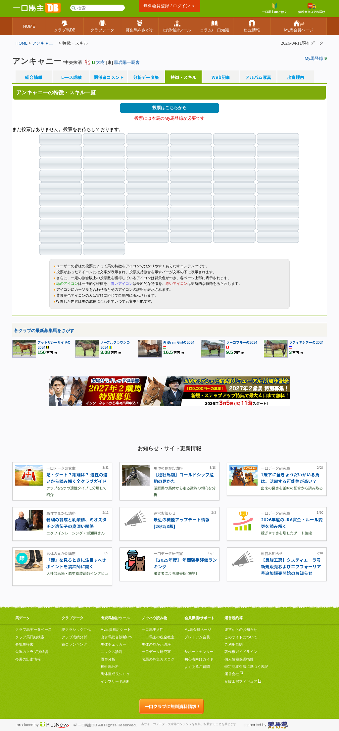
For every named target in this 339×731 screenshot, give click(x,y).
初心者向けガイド (199, 659)
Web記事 (221, 77)
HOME (21, 43)
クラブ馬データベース (33, 629)
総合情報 (33, 77)
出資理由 (295, 77)
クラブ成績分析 (74, 637)
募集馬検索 (24, 644)
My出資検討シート (116, 629)
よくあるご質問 (197, 666)
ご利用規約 (233, 644)
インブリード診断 (115, 681)
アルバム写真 (258, 77)
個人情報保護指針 (239, 659)
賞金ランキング (74, 644)
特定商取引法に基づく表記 (246, 666)
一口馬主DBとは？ (274, 8)
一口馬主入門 (153, 629)
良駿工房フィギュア (243, 681)
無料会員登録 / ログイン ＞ (169, 5)
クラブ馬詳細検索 (29, 637)
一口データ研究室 (156, 652)
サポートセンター (199, 652)
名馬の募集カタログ (158, 659)
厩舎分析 (108, 659)
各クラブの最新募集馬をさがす (44, 330)
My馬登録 (314, 58)
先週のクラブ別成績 (31, 652)
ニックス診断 (111, 652)
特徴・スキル (183, 77)
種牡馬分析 (110, 666)
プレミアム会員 (197, 637)
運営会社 (233, 674)
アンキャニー (45, 43)
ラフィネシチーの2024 (306, 342)
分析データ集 (146, 77)
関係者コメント (108, 77)
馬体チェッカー (113, 644)
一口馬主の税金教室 (158, 637)
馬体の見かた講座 (156, 644)
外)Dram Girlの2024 (178, 342)
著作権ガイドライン (240, 652)
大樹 (100, 62)
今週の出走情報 (28, 659)
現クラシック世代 (76, 629)
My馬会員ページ (197, 629)
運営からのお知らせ (240, 629)
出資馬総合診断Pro (116, 637)
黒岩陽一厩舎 (127, 62)
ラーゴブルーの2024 (241, 342)
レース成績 (71, 77)
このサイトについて (240, 637)
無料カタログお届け (311, 8)
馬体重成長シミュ (115, 674)
